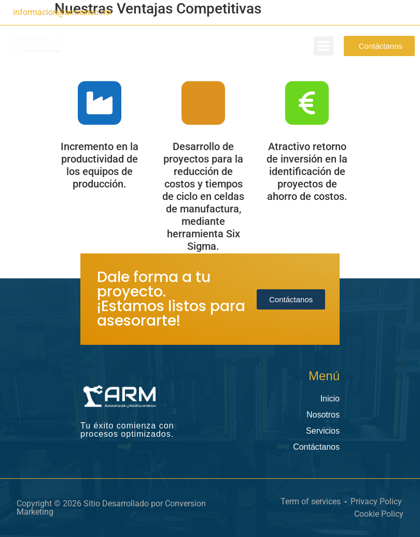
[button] (323, 46)
